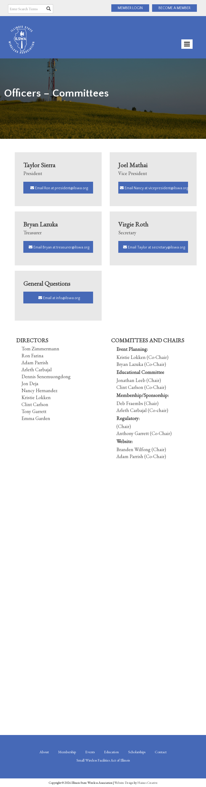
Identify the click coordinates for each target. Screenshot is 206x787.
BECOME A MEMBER (174, 8)
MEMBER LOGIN (130, 8)
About (44, 751)
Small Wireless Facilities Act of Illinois (103, 760)
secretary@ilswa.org (168, 247)
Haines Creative (147, 783)
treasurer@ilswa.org (72, 247)
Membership (67, 751)
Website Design (123, 783)
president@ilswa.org (71, 188)
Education (111, 751)
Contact (161, 751)
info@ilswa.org (68, 298)
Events (90, 751)
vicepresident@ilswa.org (168, 188)
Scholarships (136, 751)
